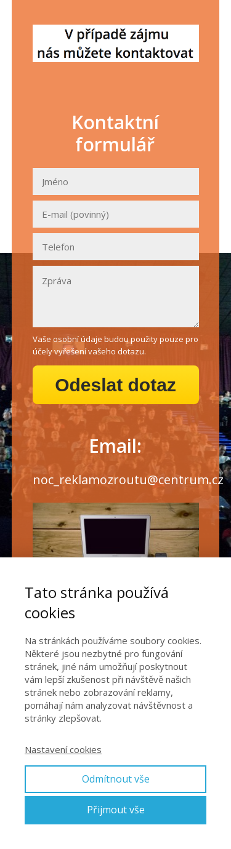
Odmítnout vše (116, 779)
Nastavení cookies (63, 749)
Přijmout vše (116, 809)
